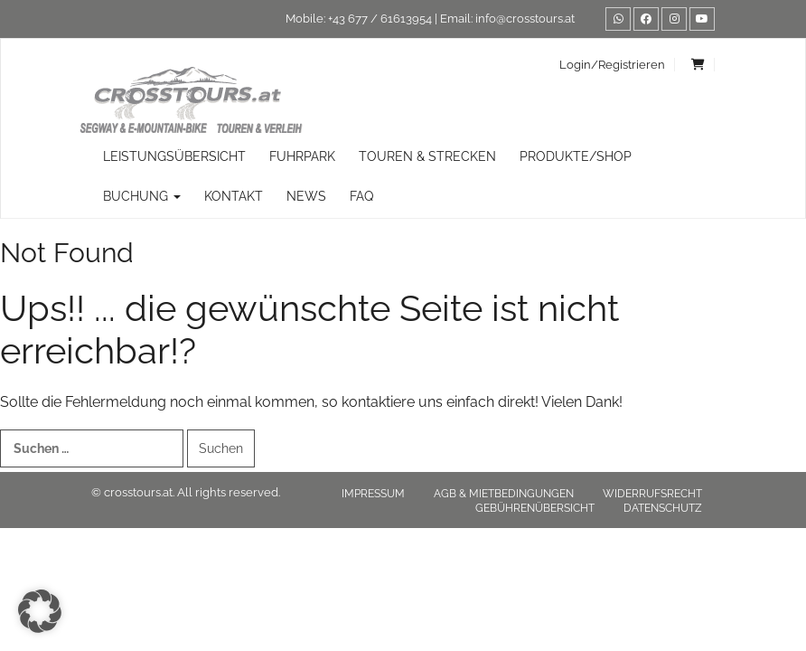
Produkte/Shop (576, 156)
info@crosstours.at (525, 18)
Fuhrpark (302, 156)
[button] (40, 611)
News (306, 196)
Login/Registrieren (612, 64)
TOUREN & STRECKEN (427, 156)
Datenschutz (662, 508)
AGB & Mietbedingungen (504, 493)
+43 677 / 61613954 (380, 18)
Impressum (373, 493)
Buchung (142, 196)
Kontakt (233, 196)
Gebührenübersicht (535, 508)
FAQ (361, 196)
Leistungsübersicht (174, 156)
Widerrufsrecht (652, 493)
